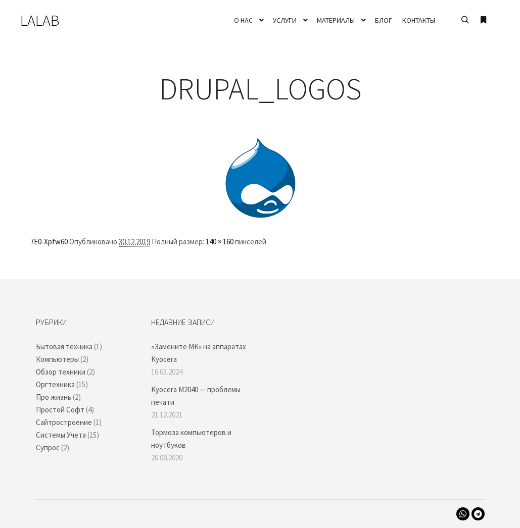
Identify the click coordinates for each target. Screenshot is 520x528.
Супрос (48, 447)
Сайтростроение (64, 422)
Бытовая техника (64, 346)
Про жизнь (53, 397)
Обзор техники (60, 372)
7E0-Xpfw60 (49, 241)
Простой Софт (60, 409)
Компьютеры (57, 359)
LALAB (39, 20)
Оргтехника (55, 384)
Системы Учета (61, 435)
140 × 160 (219, 241)
